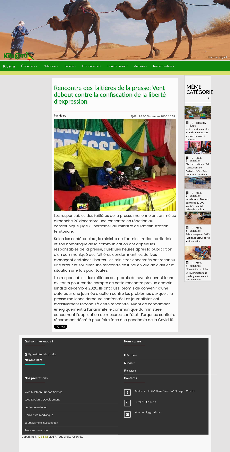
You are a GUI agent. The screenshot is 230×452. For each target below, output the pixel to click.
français (213, 57)
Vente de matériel (36, 407)
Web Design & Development (42, 399)
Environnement (91, 66)
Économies (29, 66)
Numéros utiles (163, 66)
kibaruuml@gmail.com (148, 412)
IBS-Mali (43, 436)
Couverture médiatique (39, 415)
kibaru (62, 115)
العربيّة (223, 57)
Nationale (51, 66)
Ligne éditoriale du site (40, 354)
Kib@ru (9, 66)
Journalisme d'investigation (41, 422)
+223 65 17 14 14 (145, 402)
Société (70, 66)
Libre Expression (118, 66)
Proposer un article (36, 430)
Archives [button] (140, 66)
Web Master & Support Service (43, 392)
